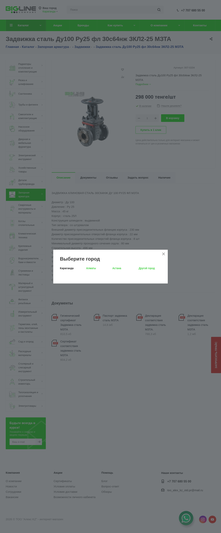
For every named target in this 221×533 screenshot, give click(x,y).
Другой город (147, 268)
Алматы (91, 268)
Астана (116, 268)
